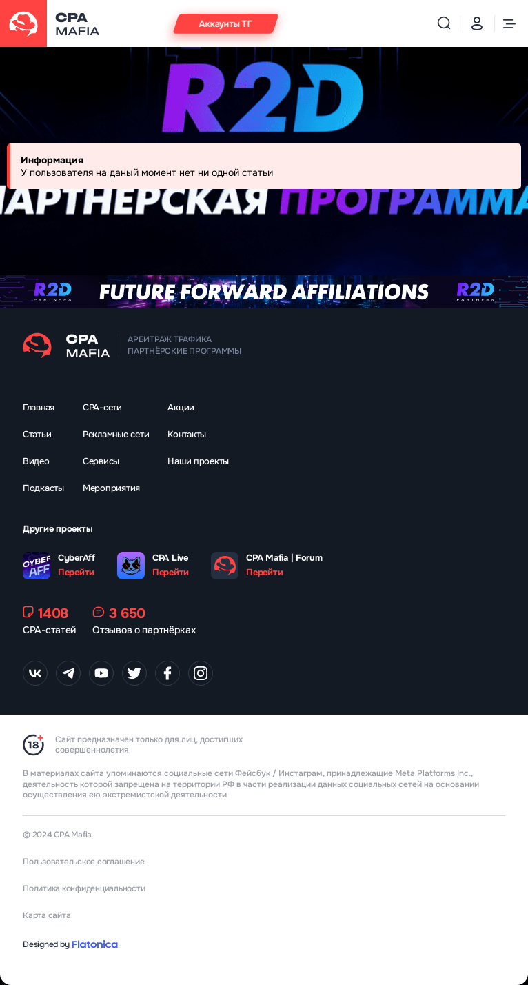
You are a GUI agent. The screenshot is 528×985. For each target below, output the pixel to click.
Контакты (186, 434)
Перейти (76, 572)
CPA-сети (102, 407)
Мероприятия (111, 488)
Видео (36, 461)
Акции (180, 407)
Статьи (37, 434)
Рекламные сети (116, 434)
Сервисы (101, 461)
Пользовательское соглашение (84, 861)
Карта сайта (46, 915)
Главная (38, 407)
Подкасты (43, 488)
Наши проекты (198, 461)
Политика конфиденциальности (84, 888)
